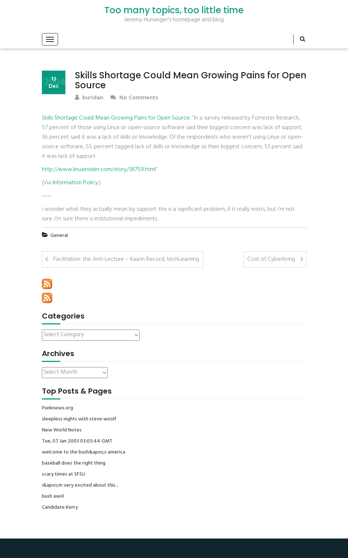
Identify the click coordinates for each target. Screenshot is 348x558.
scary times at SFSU (63, 474)
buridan (89, 98)
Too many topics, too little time (174, 10)
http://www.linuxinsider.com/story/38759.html (99, 169)
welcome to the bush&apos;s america (83, 452)
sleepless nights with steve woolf (79, 419)
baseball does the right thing (73, 463)
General (59, 235)
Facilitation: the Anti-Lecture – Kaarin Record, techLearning (126, 259)
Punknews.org (57, 408)
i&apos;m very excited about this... (80, 485)
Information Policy (75, 183)
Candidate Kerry (60, 507)
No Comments (134, 98)
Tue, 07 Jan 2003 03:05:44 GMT (77, 441)
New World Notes (62, 430)
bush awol (53, 496)
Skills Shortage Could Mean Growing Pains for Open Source (116, 118)
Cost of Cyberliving (271, 259)
